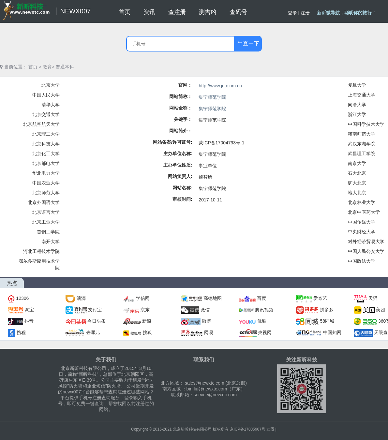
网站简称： (180, 96)
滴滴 (81, 298)
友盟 (270, 429)
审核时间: (182, 199)
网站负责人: (180, 176)
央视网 (265, 332)
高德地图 (212, 298)
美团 (380, 309)
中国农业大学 (46, 182)
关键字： (183, 119)
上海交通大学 (361, 94)
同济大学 (357, 104)
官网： (185, 85)
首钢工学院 (48, 231)
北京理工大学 (46, 134)
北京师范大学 (46, 192)
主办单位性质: (177, 165)
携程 (21, 332)
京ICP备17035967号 (247, 429)
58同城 (327, 321)
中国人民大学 (46, 94)
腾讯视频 (264, 309)
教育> (48, 66)
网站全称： (180, 107)
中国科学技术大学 (366, 124)
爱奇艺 (320, 298)
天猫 (373, 298)
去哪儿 (93, 332)
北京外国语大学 (44, 202)
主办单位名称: (177, 153)
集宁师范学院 (212, 97)
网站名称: (182, 187)
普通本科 (65, 66)
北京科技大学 (46, 143)
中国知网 (332, 332)
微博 (206, 321)
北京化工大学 (46, 153)
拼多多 (327, 309)
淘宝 (29, 309)
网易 (208, 332)
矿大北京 (357, 182)
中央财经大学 (361, 231)
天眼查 (381, 332)
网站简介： (180, 130)
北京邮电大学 (46, 163)
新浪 (146, 321)
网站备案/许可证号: (172, 142)
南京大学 (357, 163)
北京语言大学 (46, 212)
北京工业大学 (46, 222)
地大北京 (357, 192)
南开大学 (50, 241)
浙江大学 (357, 114)
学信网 (143, 298)
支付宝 (95, 309)
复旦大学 (357, 85)
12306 (22, 298)
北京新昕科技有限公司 (192, 429)
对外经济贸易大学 (366, 241)
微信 (205, 309)
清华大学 (50, 104)
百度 (261, 298)
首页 (32, 66)
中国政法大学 (361, 261)
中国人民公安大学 (366, 251)
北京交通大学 (46, 114)
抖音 (29, 321)
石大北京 (357, 173)
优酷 (261, 321)
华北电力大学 (46, 173)
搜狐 (147, 332)
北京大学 (50, 85)
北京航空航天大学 (41, 124)
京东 (145, 309)
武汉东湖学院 (361, 143)
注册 (305, 12)
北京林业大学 (361, 202)
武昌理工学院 (361, 153)
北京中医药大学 (364, 212)
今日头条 (96, 321)
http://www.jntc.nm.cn (220, 85)
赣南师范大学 (361, 134)
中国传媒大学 (361, 222)
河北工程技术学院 (41, 251)
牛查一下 (248, 43)
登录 (292, 12)
